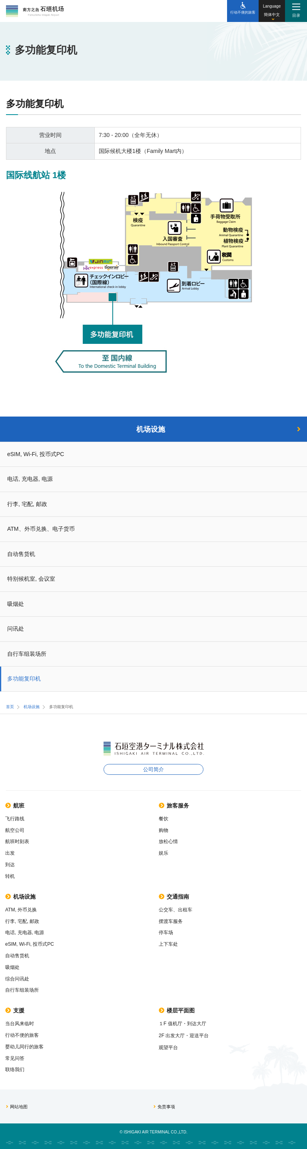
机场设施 (218, 429)
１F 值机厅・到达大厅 (182, 1023)
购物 (163, 830)
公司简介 (153, 769)
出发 (10, 853)
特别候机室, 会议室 (31, 578)
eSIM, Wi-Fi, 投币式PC (35, 454)
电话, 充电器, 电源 (30, 479)
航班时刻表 (17, 841)
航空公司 (14, 830)
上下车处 (168, 944)
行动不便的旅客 (22, 1035)
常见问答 (14, 1058)
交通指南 (174, 896)
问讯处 (15, 628)
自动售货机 (21, 554)
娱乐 (163, 853)
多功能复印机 (24, 678)
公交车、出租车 (175, 910)
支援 (14, 1010)
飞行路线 (14, 819)
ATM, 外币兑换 (21, 910)
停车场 (166, 932)
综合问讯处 (17, 979)
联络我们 (14, 1069)
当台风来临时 (19, 1023)
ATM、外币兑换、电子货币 (41, 529)
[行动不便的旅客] (243, 11)
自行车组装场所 (26, 654)
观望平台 (168, 1047)
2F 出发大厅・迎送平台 (184, 1035)
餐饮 (163, 819)
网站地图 (17, 1106)
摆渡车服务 (171, 921)
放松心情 (168, 841)
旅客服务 (174, 805)
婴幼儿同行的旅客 (24, 1047)
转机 (10, 876)
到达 (10, 864)
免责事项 (164, 1106)
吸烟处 (15, 604)
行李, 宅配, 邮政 (27, 504)
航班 (14, 805)
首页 (10, 706)
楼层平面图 (177, 1010)
